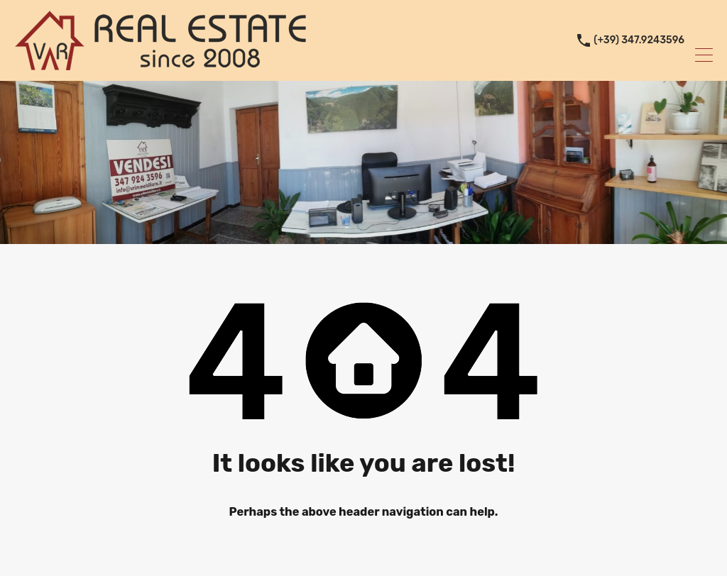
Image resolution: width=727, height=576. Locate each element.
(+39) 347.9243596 (639, 40)
